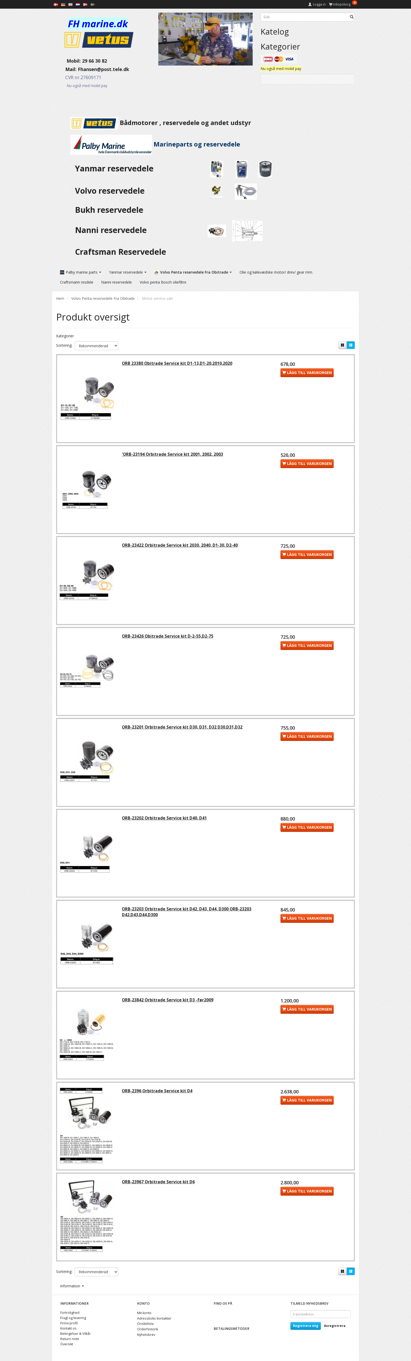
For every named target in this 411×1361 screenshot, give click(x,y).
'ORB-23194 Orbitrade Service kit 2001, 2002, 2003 (173, 455)
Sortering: (64, 344)
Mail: (67, 69)
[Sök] (352, 17)
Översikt (66, 1344)
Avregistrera (334, 1326)
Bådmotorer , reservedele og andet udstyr (153, 122)
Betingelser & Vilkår (75, 1333)
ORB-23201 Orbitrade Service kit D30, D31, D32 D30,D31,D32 (182, 728)
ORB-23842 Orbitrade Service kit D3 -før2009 (168, 1002)
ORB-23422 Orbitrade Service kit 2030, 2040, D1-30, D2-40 (180, 546)
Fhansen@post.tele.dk (103, 69)
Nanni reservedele (112, 230)
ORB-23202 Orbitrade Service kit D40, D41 (164, 820)
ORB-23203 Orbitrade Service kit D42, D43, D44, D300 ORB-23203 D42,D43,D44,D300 (187, 914)
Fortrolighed (69, 1312)
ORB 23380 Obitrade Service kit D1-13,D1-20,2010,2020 (177, 363)
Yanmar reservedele (114, 168)
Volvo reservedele (112, 190)
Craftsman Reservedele (120, 251)
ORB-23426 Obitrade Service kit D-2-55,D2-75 (168, 637)
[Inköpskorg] (343, 4)
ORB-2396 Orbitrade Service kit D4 (157, 1094)
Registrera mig (305, 1326)
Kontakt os (68, 1328)
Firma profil (69, 1323)
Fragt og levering (73, 1318)
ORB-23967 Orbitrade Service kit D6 (158, 1185)
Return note (69, 1339)
